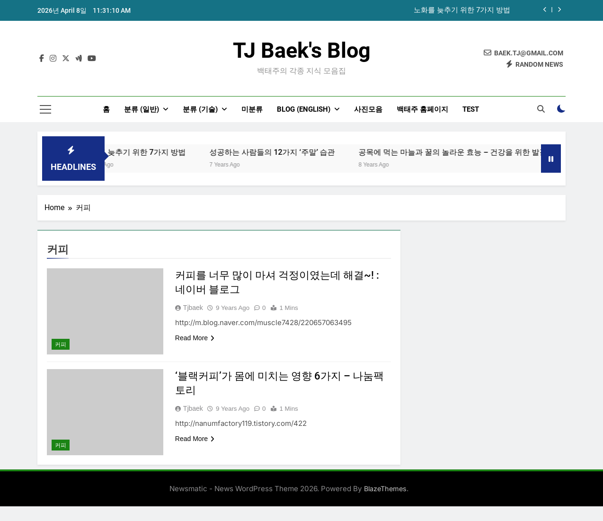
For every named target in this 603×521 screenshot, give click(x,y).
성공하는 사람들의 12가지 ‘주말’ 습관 (286, 152)
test (470, 109)
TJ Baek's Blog (302, 50)
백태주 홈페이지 (422, 109)
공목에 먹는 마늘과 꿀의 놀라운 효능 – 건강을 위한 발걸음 (470, 152)
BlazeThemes (385, 489)
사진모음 (368, 109)
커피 (60, 344)
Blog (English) (303, 109)
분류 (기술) (200, 109)
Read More (194, 338)
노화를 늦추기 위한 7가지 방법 (462, 10)
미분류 (252, 109)
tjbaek (193, 307)
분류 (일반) (141, 109)
